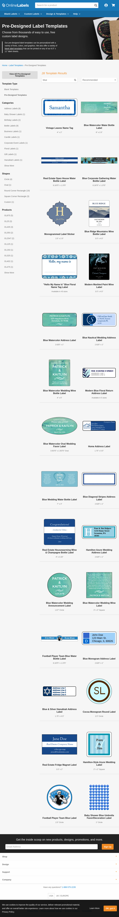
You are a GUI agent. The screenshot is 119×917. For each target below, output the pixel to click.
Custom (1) (9, 202)
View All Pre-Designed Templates (19, 75)
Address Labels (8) (12, 108)
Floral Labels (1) (11, 148)
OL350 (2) (8, 233)
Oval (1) (7, 185)
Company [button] (6, 880)
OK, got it (110, 908)
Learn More (95, 908)
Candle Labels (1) (12, 137)
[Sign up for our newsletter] (51, 846)
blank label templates (14, 49)
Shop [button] (4, 857)
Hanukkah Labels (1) (13, 160)
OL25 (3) (8, 221)
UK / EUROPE (62, 896)
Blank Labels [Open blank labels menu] (12, 14)
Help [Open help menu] (76, 14)
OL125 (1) (8, 244)
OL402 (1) (8, 261)
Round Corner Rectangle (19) (17, 191)
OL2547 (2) (9, 238)
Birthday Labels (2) (12, 120)
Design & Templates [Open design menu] (57, 14)
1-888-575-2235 (69, 887)
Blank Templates (11, 89)
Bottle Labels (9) (11, 126)
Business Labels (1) (12, 131)
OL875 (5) (8, 215)
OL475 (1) (8, 267)
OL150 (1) (8, 250)
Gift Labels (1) (10, 154)
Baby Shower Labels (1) (14, 114)
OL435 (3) (8, 227)
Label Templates (16, 65)
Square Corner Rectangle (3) (16, 196)
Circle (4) (8, 179)
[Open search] (95, 5)
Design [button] (5, 864)
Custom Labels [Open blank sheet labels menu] (33, 14)
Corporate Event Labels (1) (16, 143)
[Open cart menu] (113, 5)
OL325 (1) (8, 255)
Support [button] (6, 872)
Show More (9, 166)
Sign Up (107, 847)
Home (4, 65)
